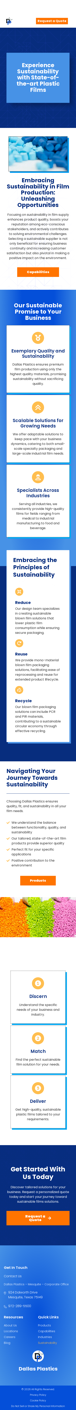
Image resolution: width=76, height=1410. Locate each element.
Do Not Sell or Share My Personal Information (38, 1406)
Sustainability (47, 1343)
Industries (45, 1337)
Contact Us (13, 1276)
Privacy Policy (38, 1395)
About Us (10, 1325)
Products (44, 1325)
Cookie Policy (38, 1400)
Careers (9, 1337)
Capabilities (46, 1331)
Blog (7, 1343)
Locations (11, 1331)
